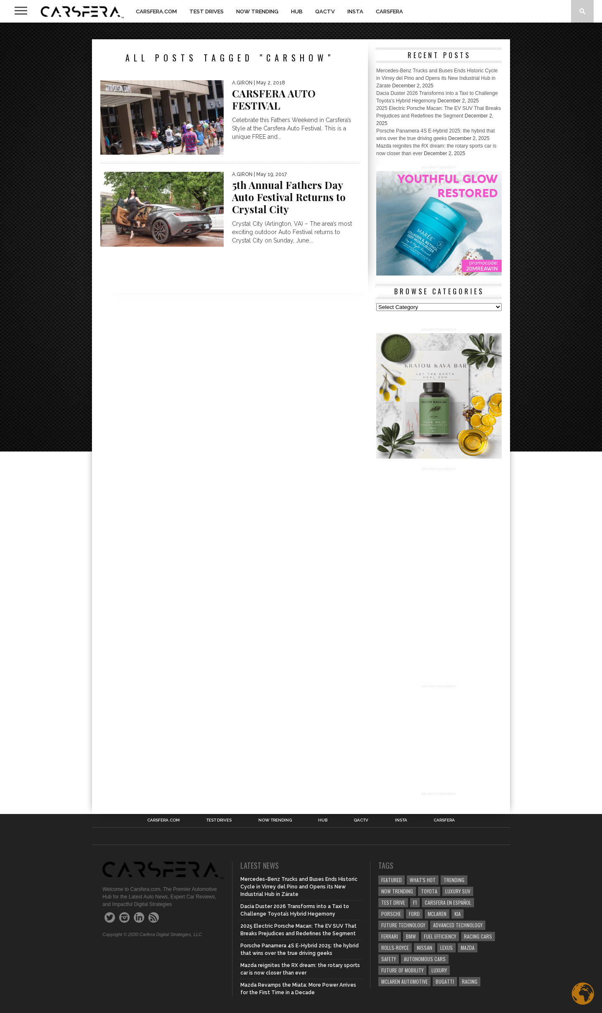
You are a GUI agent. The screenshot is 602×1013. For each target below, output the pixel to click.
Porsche (391, 913)
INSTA (355, 11)
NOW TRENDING (257, 11)
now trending (397, 891)
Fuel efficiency (440, 936)
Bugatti (445, 981)
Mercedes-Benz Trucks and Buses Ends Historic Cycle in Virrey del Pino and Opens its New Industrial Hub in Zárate (436, 78)
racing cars (478, 936)
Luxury (439, 970)
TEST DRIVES (206, 11)
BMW (411, 936)
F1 (415, 902)
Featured (391, 879)
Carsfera (389, 11)
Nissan (424, 947)
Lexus (446, 947)
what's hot (423, 879)
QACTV (325, 11)
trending (454, 879)
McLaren (437, 913)
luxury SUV (457, 891)
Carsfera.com (156, 11)
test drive (393, 902)
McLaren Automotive (404, 981)
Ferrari (389, 936)
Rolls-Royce (395, 947)
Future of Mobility (402, 970)
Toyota (429, 891)
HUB (297, 11)
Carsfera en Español (448, 902)
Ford (414, 913)
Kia (457, 913)
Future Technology (403, 925)
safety (388, 958)
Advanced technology (457, 925)
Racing (469, 981)
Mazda (467, 947)
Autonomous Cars (425, 958)
